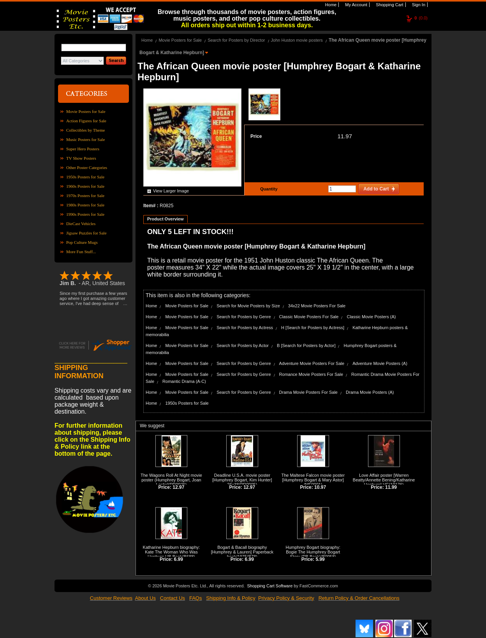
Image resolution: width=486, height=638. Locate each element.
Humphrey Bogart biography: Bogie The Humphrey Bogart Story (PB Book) (312, 552)
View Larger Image (171, 191)
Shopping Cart (389, 4)
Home (330, 4)
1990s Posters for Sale (85, 214)
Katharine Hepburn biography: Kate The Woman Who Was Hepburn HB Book (171, 552)
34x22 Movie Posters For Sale (316, 305)
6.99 (178, 559)
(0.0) (421, 18)
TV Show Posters (81, 158)
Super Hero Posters (82, 148)
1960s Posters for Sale (85, 186)
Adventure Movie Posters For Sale (312, 363)
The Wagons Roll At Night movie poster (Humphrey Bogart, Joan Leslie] (171, 480)
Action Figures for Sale (86, 120)
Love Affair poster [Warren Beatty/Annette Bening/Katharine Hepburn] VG (384, 480)
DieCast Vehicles (80, 223)
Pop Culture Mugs (82, 242)
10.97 (320, 487)
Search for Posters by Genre (244, 316)
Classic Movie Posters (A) (371, 316)
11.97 (344, 136)
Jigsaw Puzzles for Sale (86, 233)
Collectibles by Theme (85, 130)
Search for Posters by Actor (243, 345)
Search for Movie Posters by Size (248, 305)
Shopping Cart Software (269, 585)
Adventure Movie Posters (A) (379, 363)
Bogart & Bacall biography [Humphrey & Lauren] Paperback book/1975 (242, 552)
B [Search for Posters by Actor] (306, 345)
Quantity (268, 189)
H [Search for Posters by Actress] (312, 327)
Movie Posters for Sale (86, 111)
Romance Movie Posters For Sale (311, 374)
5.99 (319, 559)
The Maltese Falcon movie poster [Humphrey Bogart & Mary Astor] (313, 477)
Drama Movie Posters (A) (370, 392)
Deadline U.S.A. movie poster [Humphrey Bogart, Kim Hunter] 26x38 (242, 480)
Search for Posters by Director (236, 40)
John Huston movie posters (297, 40)
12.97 (178, 487)
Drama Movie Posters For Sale (308, 392)
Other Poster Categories (86, 167)
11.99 (391, 487)
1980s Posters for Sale (85, 205)
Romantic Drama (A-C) (184, 381)
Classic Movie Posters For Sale (309, 316)
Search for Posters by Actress (245, 327)
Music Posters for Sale (85, 139)
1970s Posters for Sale (85, 195)
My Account (355, 4)
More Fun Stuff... (81, 251)
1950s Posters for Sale (85, 176)
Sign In (418, 4)
